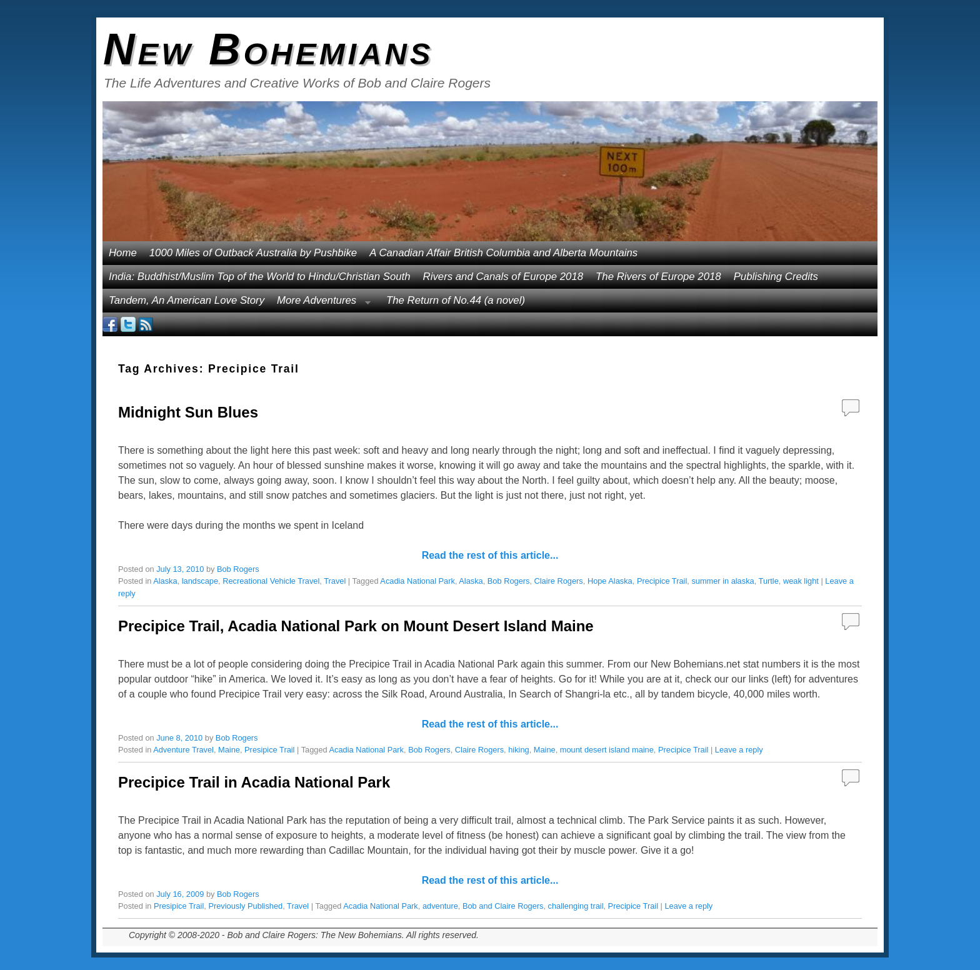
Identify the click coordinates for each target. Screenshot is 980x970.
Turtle (769, 581)
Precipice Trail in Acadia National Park (254, 782)
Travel (335, 581)
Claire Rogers (558, 581)
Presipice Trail (269, 749)
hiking (518, 749)
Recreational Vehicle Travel (270, 581)
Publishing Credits (776, 276)
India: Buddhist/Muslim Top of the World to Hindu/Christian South (260, 276)
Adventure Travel (183, 749)
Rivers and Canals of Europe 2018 (503, 276)
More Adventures (321, 303)
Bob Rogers (238, 569)
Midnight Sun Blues (188, 412)
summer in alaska (722, 581)
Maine (229, 749)
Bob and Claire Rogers (502, 906)
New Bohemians (268, 49)
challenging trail (576, 906)
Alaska (165, 581)
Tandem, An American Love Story (186, 300)
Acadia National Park (417, 581)
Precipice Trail (662, 581)
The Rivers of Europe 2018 (658, 276)
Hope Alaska (610, 581)
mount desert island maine (607, 749)
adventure (440, 906)
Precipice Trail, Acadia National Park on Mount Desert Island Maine (356, 626)
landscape (200, 581)
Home (123, 253)
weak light (801, 581)
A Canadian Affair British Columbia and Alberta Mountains (503, 253)
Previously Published (245, 906)
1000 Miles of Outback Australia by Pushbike (253, 253)
